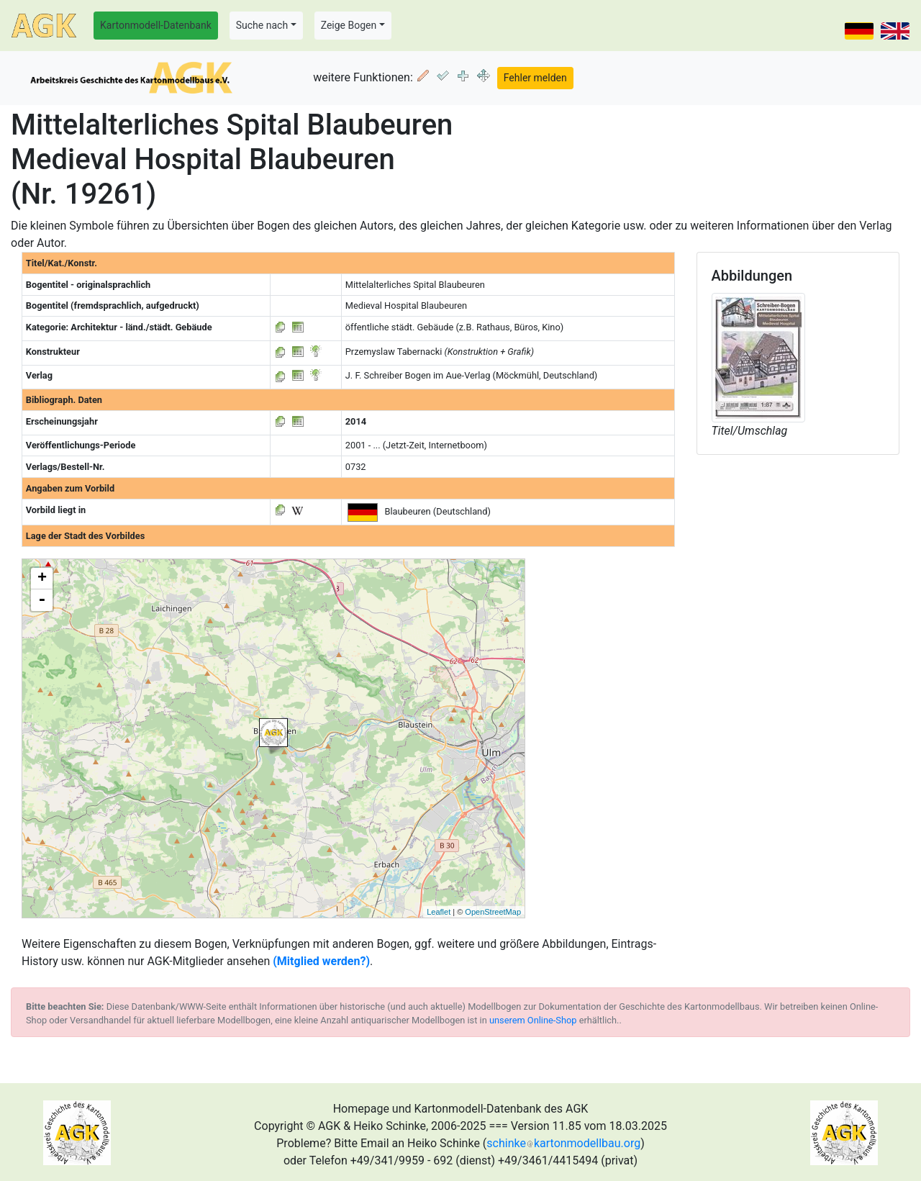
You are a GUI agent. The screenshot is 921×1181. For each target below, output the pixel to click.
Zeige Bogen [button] (349, 25)
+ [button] (42, 578)
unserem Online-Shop (533, 1020)
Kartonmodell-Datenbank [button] (156, 25)
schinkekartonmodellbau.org (563, 1143)
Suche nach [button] (262, 25)
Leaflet (438, 912)
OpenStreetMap (493, 912)
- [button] (42, 600)
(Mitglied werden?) (321, 961)
